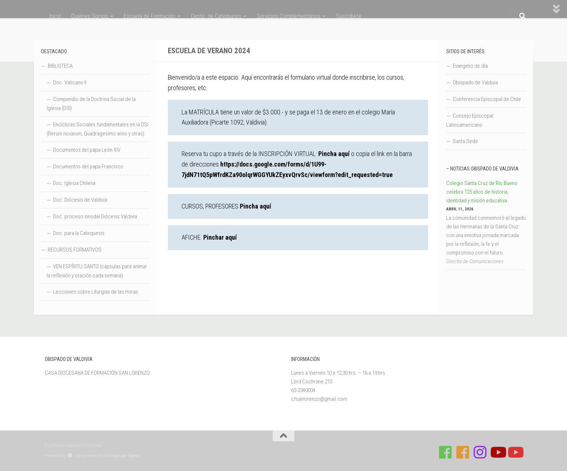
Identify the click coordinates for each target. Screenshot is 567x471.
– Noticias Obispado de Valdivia (482, 169)
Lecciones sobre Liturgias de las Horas (95, 292)
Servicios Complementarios (288, 16)
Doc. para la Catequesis (79, 233)
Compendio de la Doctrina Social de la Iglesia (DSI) (91, 104)
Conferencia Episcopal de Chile (487, 99)
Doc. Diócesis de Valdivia (80, 200)
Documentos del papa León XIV (86, 150)
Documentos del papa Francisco (88, 166)
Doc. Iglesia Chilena (74, 183)
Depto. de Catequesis (216, 16)
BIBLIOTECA (60, 66)
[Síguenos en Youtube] (497, 452)
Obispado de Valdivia (475, 82)
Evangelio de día (470, 66)
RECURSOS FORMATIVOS (75, 250)
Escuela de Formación (149, 16)
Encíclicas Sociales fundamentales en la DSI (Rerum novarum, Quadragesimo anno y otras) (97, 129)
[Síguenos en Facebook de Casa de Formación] (445, 452)
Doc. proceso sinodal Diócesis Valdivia (95, 216)
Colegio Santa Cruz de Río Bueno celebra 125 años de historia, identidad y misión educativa (481, 192)
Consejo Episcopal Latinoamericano (469, 120)
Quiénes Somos (89, 16)
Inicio (55, 16)
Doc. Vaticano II (69, 82)
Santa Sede (465, 141)
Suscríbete (348, 16)
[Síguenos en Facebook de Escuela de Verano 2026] (463, 452)
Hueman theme (124, 455)
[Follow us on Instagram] (480, 452)
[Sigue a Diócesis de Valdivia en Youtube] (515, 452)
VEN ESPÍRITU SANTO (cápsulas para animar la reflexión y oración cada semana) (97, 271)
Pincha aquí (334, 153)
